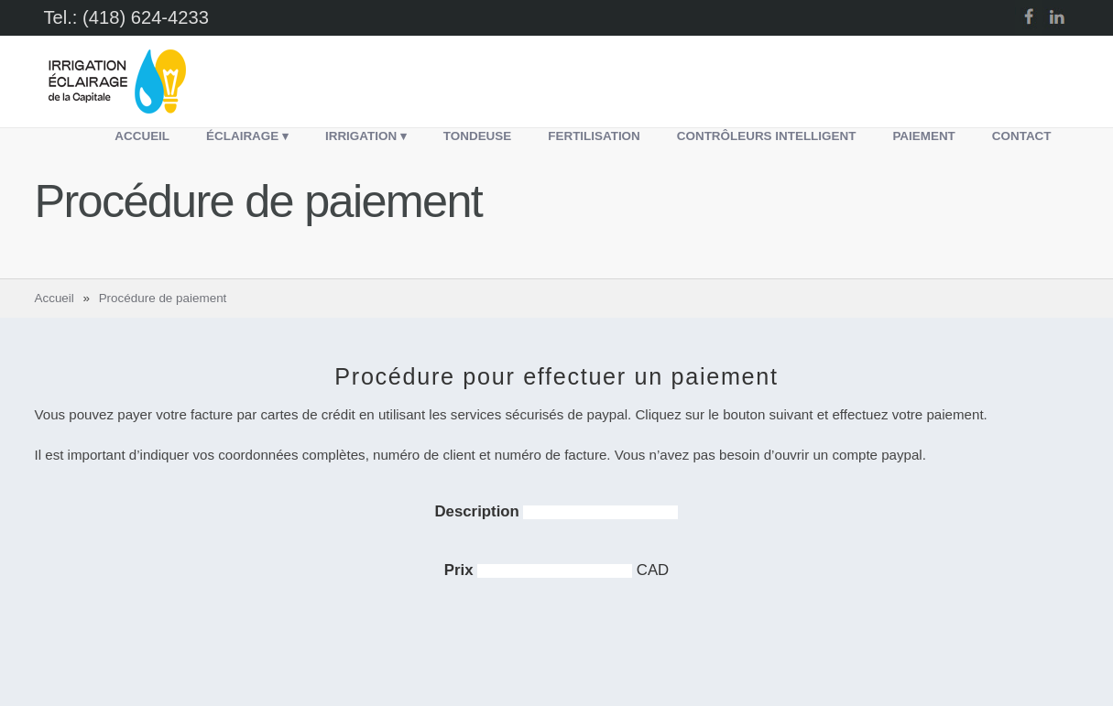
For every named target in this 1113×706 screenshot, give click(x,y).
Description (479, 511)
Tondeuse (477, 136)
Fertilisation (594, 136)
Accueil (142, 136)
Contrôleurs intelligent (767, 136)
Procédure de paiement (163, 298)
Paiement (923, 136)
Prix (460, 570)
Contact (1022, 136)
